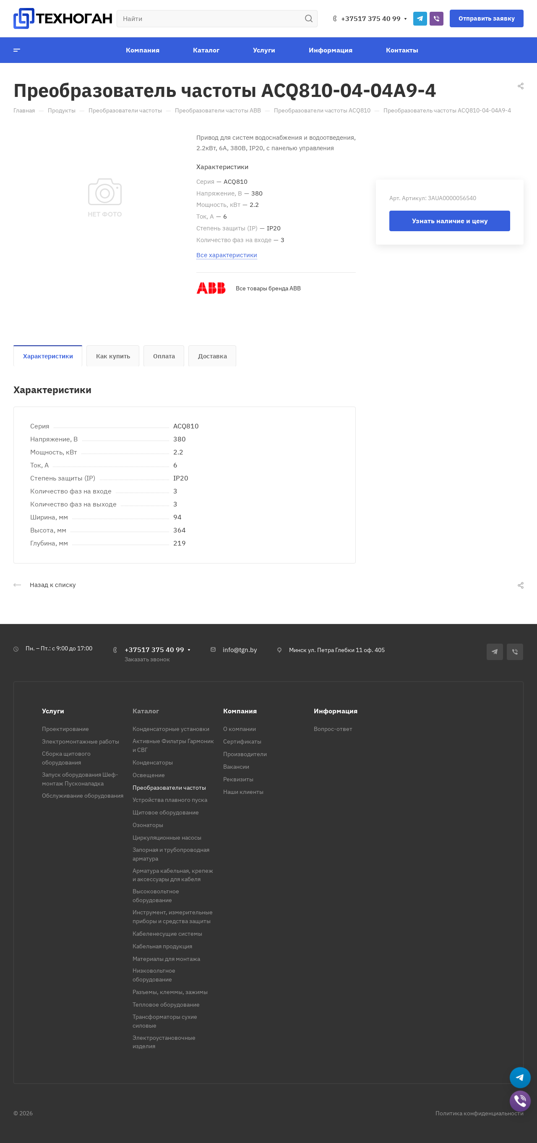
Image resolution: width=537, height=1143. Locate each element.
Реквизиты (238, 779)
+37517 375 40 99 (371, 18)
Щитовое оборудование (166, 812)
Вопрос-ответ (333, 729)
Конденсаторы (153, 762)
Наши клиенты (243, 792)
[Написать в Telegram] (520, 1078)
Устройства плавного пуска (170, 800)
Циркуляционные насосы (167, 837)
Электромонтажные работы (80, 741)
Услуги (53, 711)
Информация (335, 711)
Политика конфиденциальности (479, 1113)
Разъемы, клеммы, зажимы (170, 992)
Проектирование (65, 729)
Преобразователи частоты (169, 787)
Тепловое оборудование (166, 1004)
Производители (245, 754)
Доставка (212, 356)
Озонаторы (148, 825)
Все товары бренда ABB (268, 288)
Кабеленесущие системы (167, 933)
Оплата (164, 356)
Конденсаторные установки (171, 729)
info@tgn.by (240, 650)
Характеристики (48, 356)
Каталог (146, 711)
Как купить (113, 356)
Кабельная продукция (162, 946)
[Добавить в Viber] (520, 1102)
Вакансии (236, 766)
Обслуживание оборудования (82, 795)
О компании (239, 729)
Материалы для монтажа (166, 959)
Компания (240, 711)
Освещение (149, 775)
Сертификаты (242, 741)
